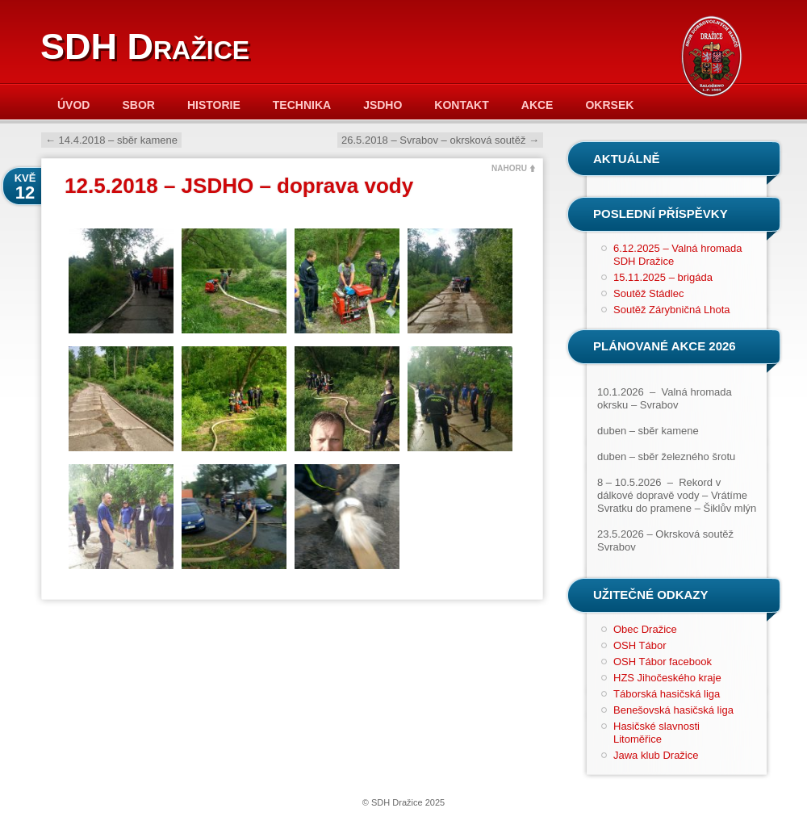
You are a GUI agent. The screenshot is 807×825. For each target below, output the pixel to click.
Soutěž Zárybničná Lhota (671, 310)
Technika (302, 104)
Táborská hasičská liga (666, 694)
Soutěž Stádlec (648, 293)
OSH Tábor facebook (662, 661)
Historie (213, 104)
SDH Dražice (144, 46)
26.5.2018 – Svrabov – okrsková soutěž (440, 140)
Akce (537, 104)
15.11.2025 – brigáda (663, 277)
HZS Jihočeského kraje (667, 678)
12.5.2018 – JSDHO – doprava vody (239, 186)
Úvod (73, 104)
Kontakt (461, 104)
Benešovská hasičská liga (673, 710)
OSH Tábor (640, 645)
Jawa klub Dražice (656, 755)
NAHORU (509, 168)
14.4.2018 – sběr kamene (111, 140)
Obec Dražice (645, 629)
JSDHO (382, 104)
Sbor (138, 104)
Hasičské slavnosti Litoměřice (656, 732)
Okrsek (609, 104)
